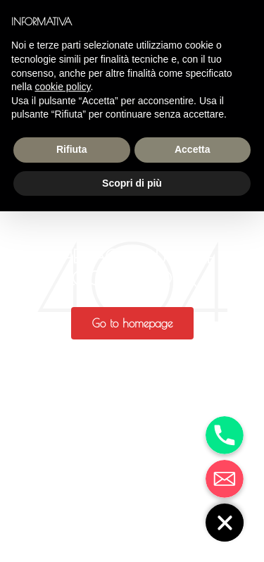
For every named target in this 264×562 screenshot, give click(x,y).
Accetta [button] (192, 149)
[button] (132, 323)
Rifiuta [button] (71, 149)
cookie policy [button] (62, 86)
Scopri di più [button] (132, 183)
